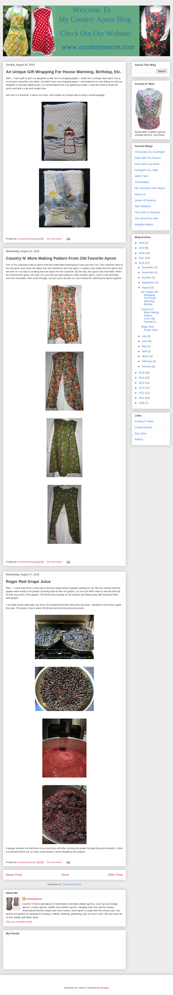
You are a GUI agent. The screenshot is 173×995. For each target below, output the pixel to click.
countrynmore (34, 899)
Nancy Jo (140, 194)
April (145, 351)
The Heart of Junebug (147, 212)
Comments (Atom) (71, 884)
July (144, 336)
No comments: (55, 238)
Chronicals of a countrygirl (150, 151)
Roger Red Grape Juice (28, 581)
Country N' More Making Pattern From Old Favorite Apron (61, 258)
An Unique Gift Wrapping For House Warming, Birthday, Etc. (63, 71)
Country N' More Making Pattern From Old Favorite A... (150, 315)
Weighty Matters (144, 224)
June (145, 341)
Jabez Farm (141, 176)
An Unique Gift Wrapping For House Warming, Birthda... (149, 298)
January (147, 366)
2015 (142, 372)
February (147, 361)
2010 (142, 397)
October (147, 277)
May (144, 346)
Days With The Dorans (148, 157)
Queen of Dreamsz (145, 200)
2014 (142, 377)
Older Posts (115, 874)
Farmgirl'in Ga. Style (146, 170)
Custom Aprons (143, 427)
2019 (142, 247)
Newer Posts (14, 874)
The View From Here (146, 218)
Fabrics (139, 439)
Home (65, 874)
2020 (142, 242)
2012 (142, 387)
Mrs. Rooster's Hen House (150, 188)
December (148, 267)
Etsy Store (141, 433)
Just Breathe (142, 182)
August (146, 287)
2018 (142, 253)
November (148, 272)
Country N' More (144, 421)
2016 (142, 263)
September (148, 282)
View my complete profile (19, 921)
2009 (142, 402)
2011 (142, 392)
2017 (142, 258)
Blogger (104, 987)
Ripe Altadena (143, 206)
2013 (142, 382)
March (146, 356)
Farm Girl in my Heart (147, 164)
